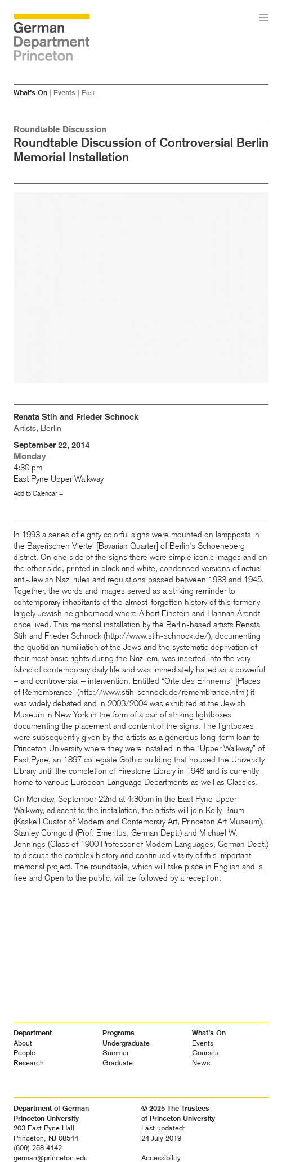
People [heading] (24, 1052)
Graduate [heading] (117, 1062)
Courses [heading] (205, 1052)
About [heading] (23, 1043)
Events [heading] (202, 1043)
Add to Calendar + (38, 493)
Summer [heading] (115, 1052)
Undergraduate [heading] (126, 1043)
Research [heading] (29, 1062)
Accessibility (161, 1158)
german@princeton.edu (51, 1158)
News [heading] (201, 1062)
